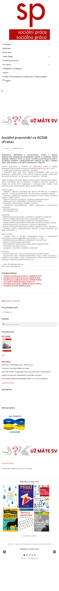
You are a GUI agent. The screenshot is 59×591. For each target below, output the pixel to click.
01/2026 (6, 336)
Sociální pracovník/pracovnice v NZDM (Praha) (22, 280)
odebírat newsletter (11, 301)
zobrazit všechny (8, 383)
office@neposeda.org (35, 168)
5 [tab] (34, 581)
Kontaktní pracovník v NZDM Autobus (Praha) (22, 284)
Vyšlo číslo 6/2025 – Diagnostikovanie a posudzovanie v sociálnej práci (26, 372)
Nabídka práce (17, 148)
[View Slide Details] (11, 566)
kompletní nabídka (29, 536)
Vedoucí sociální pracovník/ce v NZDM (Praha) (22, 276)
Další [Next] (54, 565)
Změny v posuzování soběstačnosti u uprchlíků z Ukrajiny (22, 375)
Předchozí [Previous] (4, 565)
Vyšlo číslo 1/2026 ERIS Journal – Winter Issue (17, 365)
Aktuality (6, 361)
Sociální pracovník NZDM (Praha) (16, 286)
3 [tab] (29, 581)
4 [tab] (32, 581)
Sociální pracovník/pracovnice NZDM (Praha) (21, 278)
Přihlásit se (7, 312)
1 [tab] (24, 581)
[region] (29, 566)
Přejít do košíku (7, 463)
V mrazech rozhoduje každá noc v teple (15, 368)
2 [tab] (26, 581)
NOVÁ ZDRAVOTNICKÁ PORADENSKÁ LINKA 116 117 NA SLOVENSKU (25, 379)
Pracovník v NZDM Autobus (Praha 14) (19, 282)
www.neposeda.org (13, 266)
